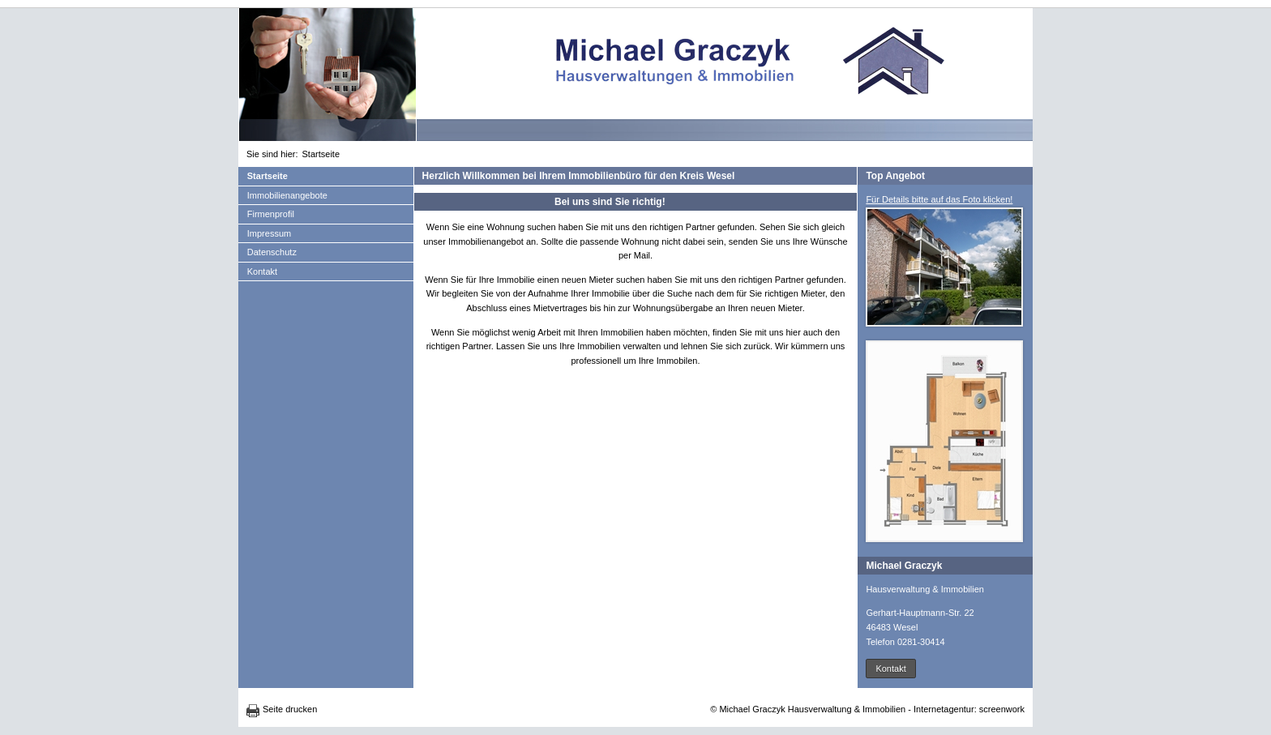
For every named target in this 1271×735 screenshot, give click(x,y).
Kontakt (262, 271)
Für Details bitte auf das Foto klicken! (939, 199)
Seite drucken (290, 709)
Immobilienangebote (287, 195)
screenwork (1002, 709)
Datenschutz (272, 252)
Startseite (321, 154)
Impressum (269, 233)
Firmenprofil (270, 214)
